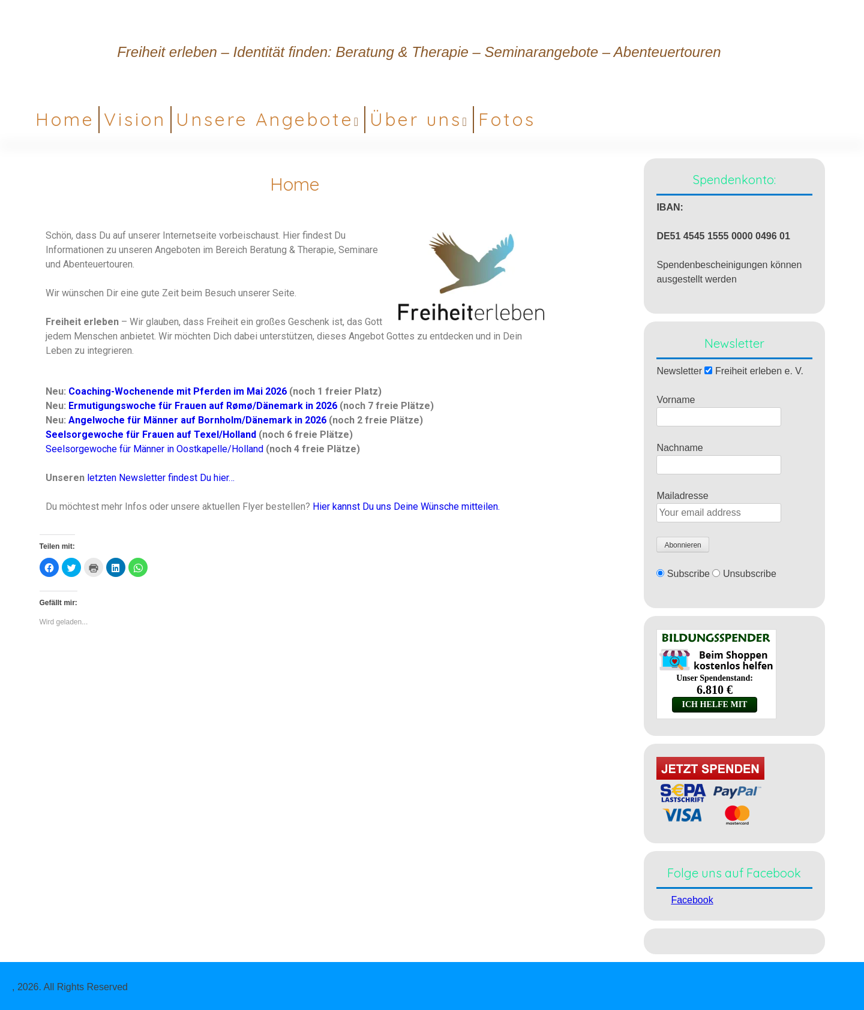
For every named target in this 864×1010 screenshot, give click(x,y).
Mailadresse (682, 496)
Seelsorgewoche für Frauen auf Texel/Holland (151, 434)
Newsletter (679, 371)
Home (65, 119)
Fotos (507, 119)
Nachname (679, 448)
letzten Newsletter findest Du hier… (161, 477)
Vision (135, 119)
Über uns (416, 119)
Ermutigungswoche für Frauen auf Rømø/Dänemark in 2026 (204, 405)
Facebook (692, 900)
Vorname (675, 400)
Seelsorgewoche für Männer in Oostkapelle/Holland (154, 449)
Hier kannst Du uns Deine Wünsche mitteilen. (406, 506)
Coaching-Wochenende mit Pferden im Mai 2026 (177, 391)
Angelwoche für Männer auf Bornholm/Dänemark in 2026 (197, 420)
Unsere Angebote (265, 119)
